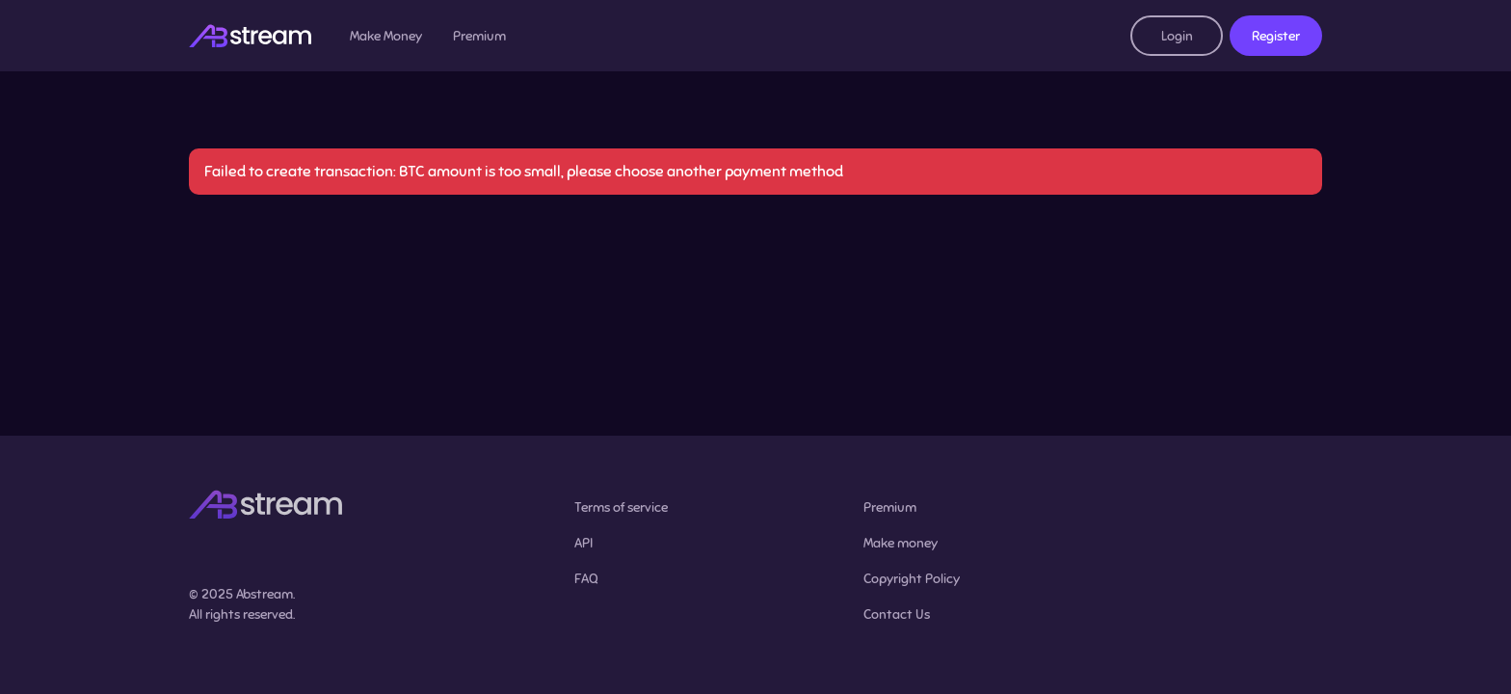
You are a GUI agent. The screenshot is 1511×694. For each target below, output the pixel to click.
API (583, 543)
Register (1276, 36)
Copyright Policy (911, 579)
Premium (479, 36)
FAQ (586, 579)
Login (1177, 36)
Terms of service (621, 507)
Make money (900, 543)
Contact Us (896, 614)
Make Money (386, 36)
